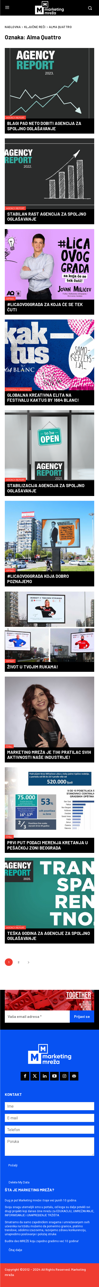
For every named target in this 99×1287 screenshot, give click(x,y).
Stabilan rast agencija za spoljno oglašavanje (46, 216)
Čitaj (9, 746)
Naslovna (13, 27)
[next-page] (28, 962)
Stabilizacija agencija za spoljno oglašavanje (45, 488)
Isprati (10, 298)
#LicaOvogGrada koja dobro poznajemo (38, 578)
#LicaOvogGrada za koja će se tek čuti (45, 307)
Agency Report (15, 117)
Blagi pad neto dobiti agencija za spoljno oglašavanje (44, 126)
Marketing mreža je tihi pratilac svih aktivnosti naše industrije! (49, 755)
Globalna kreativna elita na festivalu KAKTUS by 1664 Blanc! (43, 397)
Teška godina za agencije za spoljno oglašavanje (48, 936)
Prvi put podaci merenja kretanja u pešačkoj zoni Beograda (47, 845)
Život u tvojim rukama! (32, 666)
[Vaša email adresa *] (37, 1016)
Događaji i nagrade (18, 389)
